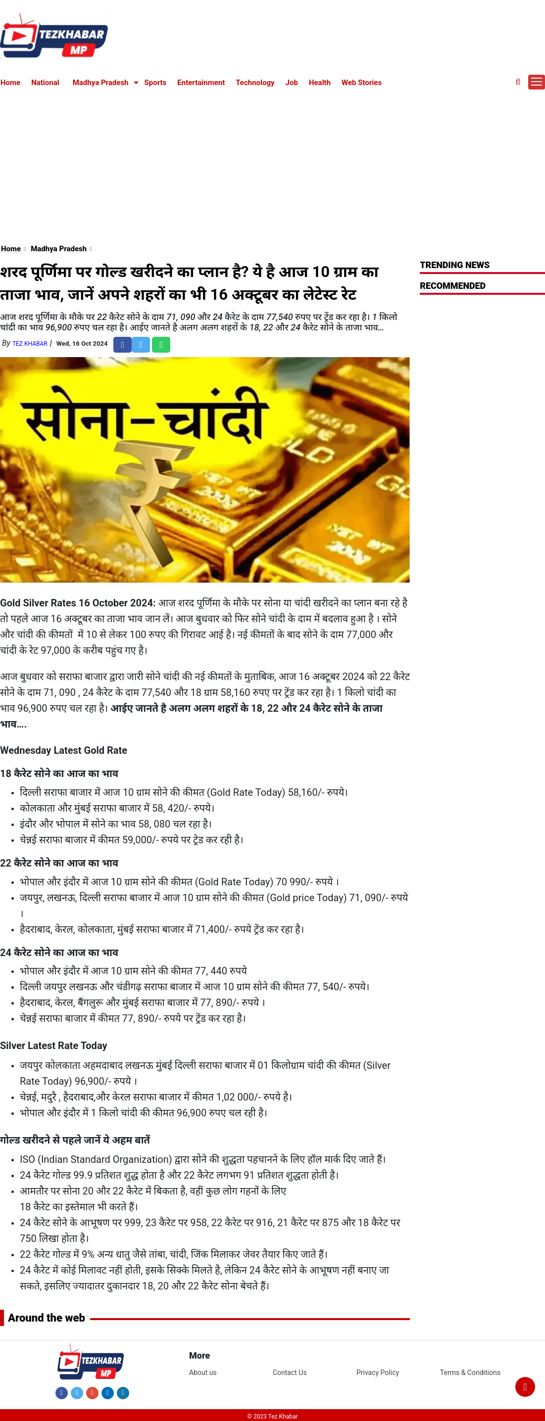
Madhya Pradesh (101, 82)
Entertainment (201, 82)
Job (292, 82)
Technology (255, 82)
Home (10, 82)
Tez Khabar (30, 343)
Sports (156, 82)
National (45, 82)
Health (320, 82)
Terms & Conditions (470, 1372)
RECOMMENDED (453, 285)
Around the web (46, 1318)
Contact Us (290, 1372)
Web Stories (362, 82)
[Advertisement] (273, 164)
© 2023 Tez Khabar (273, 1416)
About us (203, 1372)
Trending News (455, 265)
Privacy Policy (377, 1372)
